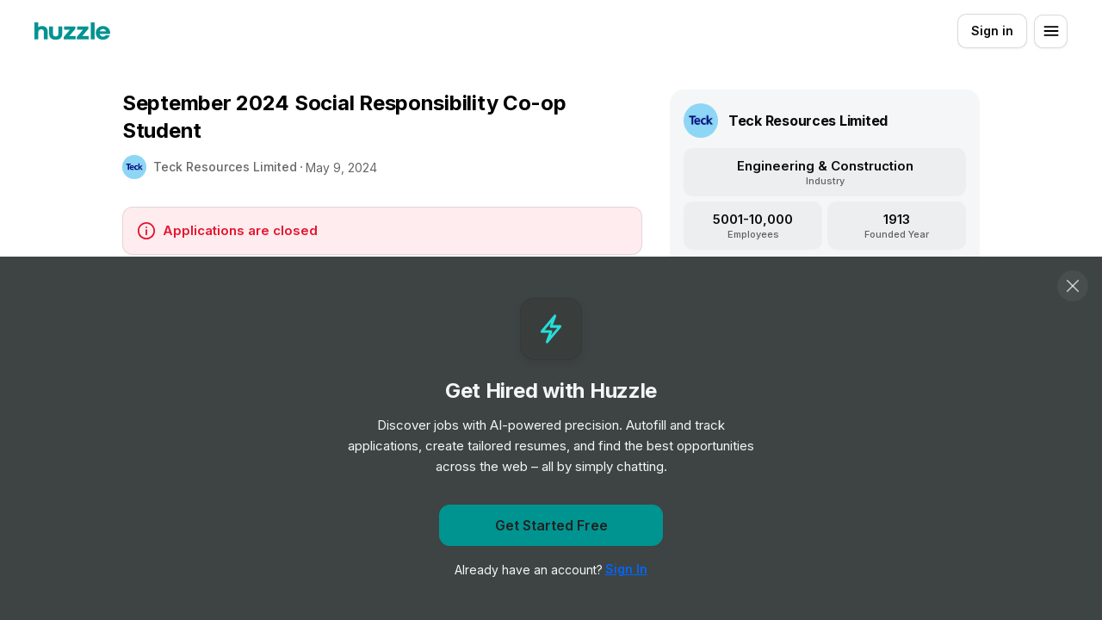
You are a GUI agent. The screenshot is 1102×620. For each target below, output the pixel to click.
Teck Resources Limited (225, 166)
